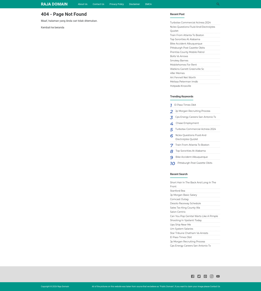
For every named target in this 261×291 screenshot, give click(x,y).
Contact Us (98, 4)
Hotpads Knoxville (180, 85)
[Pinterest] (205, 277)
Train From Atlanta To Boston (187, 35)
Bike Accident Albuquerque (186, 43)
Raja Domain (54, 4)
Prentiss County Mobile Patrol (187, 52)
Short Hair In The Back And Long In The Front (193, 184)
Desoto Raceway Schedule (185, 203)
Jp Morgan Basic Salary (183, 194)
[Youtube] (218, 277)
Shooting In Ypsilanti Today (186, 220)
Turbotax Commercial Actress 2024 (190, 22)
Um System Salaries (181, 228)
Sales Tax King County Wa (185, 207)
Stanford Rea (177, 190)
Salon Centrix (178, 211)
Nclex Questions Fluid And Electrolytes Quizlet (192, 29)
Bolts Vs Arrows (179, 56)
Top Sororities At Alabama (185, 39)
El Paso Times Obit (185, 104)
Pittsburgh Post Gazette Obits (187, 47)
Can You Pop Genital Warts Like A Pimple (194, 216)
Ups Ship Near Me (180, 224)
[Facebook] (193, 277)
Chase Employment (187, 123)
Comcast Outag (179, 199)
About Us (82, 4)
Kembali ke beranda (52, 27)
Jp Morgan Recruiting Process (192, 110)
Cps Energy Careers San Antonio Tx (195, 116)
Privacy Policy (117, 4)
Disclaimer (134, 4)
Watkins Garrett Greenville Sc (187, 69)
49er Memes (177, 73)
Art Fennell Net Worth (183, 77)
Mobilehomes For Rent (183, 64)
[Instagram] (212, 277)
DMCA (148, 4)
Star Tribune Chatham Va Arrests (189, 233)
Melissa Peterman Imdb (184, 81)
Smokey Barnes (179, 60)
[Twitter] (199, 277)
